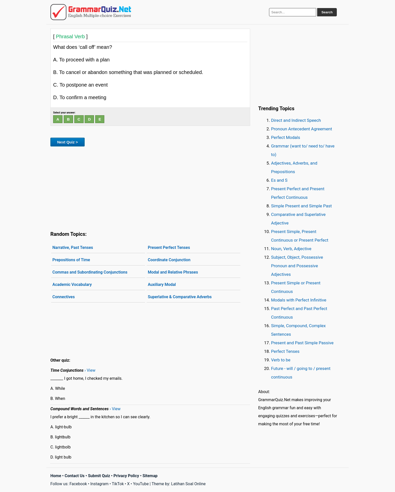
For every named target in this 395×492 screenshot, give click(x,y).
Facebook (78, 483)
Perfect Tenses (285, 351)
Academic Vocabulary (72, 284)
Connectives (63, 296)
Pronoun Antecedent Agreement (301, 128)
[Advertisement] (150, 188)
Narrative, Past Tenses (72, 247)
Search (327, 12)
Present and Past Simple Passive (302, 342)
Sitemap (150, 475)
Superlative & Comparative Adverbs (180, 296)
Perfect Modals (285, 137)
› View (89, 370)
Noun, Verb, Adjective (291, 248)
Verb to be (280, 359)
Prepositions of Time (71, 259)
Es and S (279, 180)
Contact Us (75, 475)
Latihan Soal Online (188, 483)
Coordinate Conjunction (169, 259)
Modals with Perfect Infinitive (298, 299)
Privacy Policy (126, 475)
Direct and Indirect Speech (296, 120)
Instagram (99, 483)
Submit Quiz (99, 475)
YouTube (141, 483)
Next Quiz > (67, 142)
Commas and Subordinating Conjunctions (89, 272)
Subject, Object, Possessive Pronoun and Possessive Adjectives (297, 266)
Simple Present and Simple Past (301, 205)
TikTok (118, 483)
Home (55, 475)
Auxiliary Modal (162, 284)
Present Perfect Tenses (169, 247)
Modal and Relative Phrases (173, 272)
